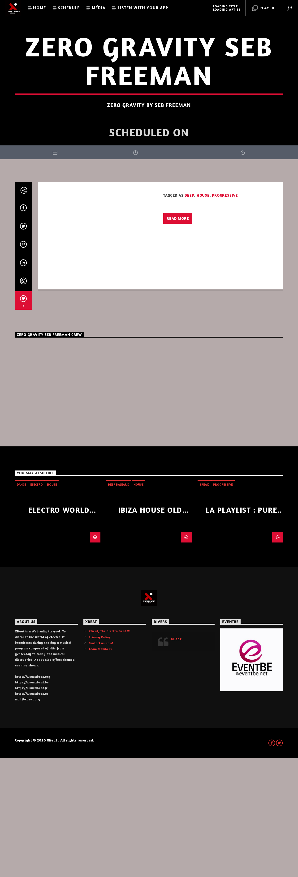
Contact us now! (101, 762)
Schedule (69, 7)
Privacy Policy (99, 756)
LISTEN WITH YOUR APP (143, 7)
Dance (21, 603)
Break (204, 603)
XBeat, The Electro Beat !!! (109, 750)
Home (39, 7)
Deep (189, 314)
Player (263, 8)
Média (99, 7)
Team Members (100, 768)
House (203, 314)
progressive (225, 314)
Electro (36, 603)
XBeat (176, 757)
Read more (178, 337)
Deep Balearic (118, 603)
